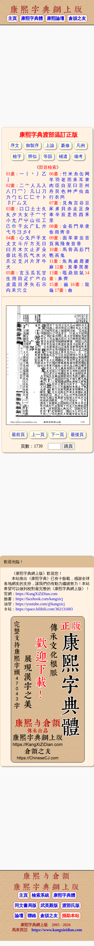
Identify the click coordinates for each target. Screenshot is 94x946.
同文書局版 (26, 905)
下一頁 (57, 434)
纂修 (65, 145)
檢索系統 (40, 895)
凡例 (80, 145)
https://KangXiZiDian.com (36, 594)
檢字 (17, 156)
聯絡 (32, 915)
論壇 (19, 915)
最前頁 (18, 434)
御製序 (32, 145)
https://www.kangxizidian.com (56, 930)
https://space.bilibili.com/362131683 (44, 609)
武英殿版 (49, 905)
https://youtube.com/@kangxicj (40, 604)
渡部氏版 (71, 905)
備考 (78, 156)
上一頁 (38, 434)
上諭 (50, 145)
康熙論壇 (55, 18)
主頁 (12, 18)
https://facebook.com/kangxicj (39, 599)
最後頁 (77, 434)
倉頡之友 (77, 18)
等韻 (47, 156)
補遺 (63, 156)
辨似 (32, 156)
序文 (14, 145)
